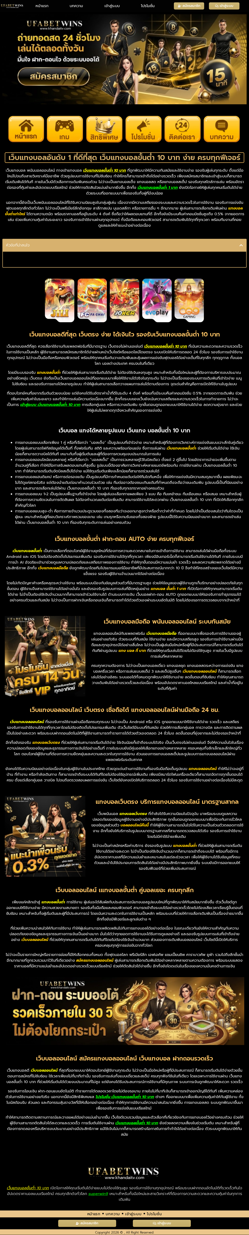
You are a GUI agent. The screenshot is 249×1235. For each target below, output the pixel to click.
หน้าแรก (42, 6)
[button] (241, 245)
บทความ (76, 6)
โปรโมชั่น (148, 6)
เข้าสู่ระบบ (112, 6)
